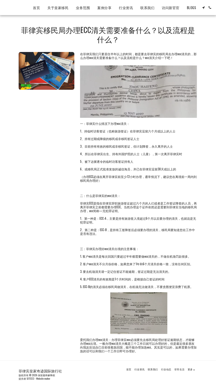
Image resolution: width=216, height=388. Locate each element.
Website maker (43, 378)
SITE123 (30, 378)
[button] (203, 7)
